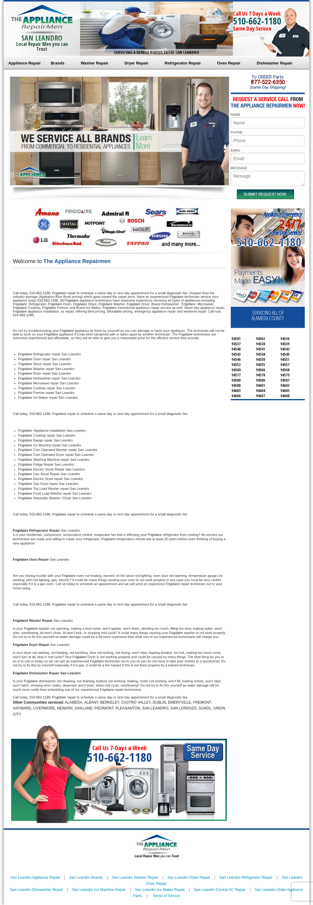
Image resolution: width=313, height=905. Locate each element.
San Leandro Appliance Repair (35, 877)
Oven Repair (229, 63)
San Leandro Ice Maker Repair (160, 890)
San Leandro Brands (86, 877)
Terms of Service (166, 896)
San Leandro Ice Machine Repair (99, 890)
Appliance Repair (24, 63)
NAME (236, 114)
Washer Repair (95, 63)
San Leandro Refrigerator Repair (246, 877)
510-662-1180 (257, 21)
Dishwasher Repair (275, 63)
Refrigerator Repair (183, 63)
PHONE (237, 132)
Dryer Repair (137, 63)
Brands (57, 63)
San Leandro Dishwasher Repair (36, 890)
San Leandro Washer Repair (135, 877)
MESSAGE (239, 168)
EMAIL (236, 150)
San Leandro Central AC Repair (220, 890)
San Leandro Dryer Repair (189, 877)
